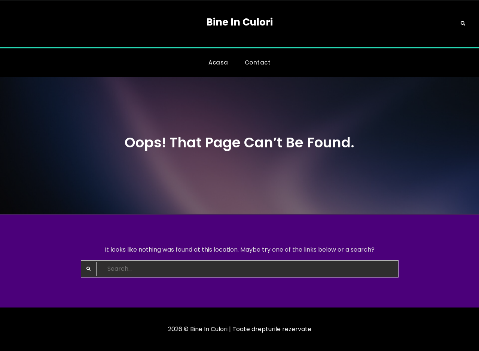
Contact (258, 62)
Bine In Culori (239, 22)
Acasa (218, 62)
